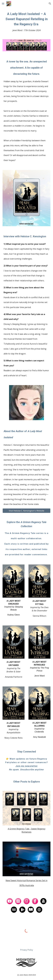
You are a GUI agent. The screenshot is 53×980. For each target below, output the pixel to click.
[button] (3, 3)
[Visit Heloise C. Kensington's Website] (26, 510)
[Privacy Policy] (26, 949)
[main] (26, 21)
